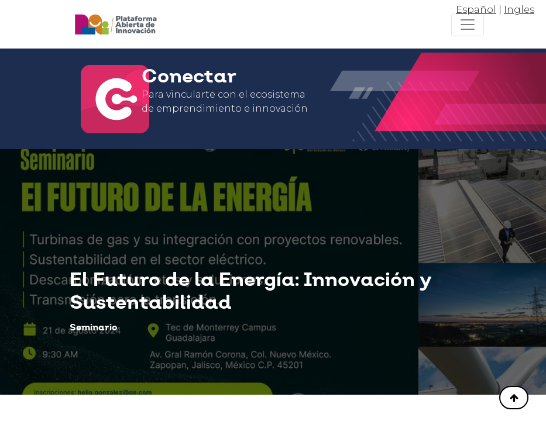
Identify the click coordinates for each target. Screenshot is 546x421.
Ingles (519, 9)
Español (476, 9)
